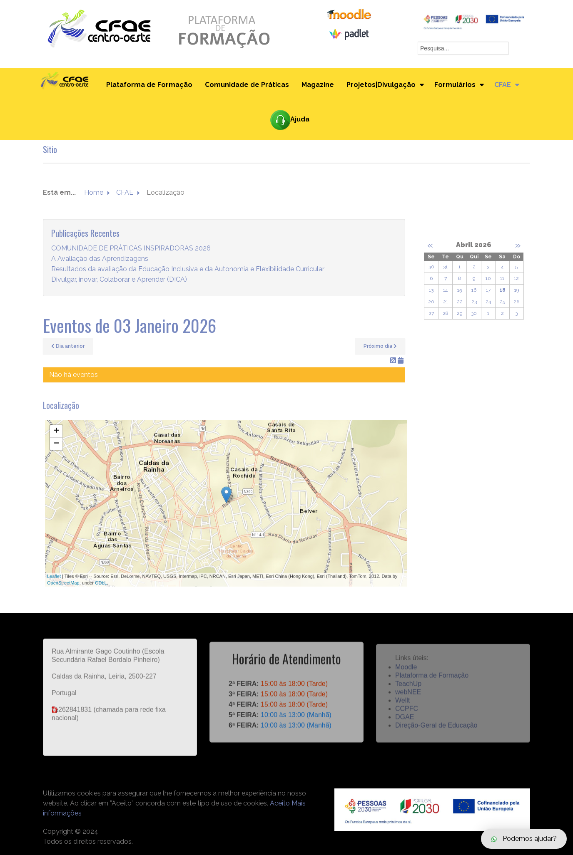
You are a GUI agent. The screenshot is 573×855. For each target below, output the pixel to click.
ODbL (101, 590)
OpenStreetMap (63, 590)
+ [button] (56, 439)
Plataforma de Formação (149, 85)
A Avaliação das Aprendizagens (99, 259)
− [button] (56, 451)
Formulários (455, 85)
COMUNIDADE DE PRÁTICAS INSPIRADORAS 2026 (131, 249)
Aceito (280, 803)
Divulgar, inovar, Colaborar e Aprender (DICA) (119, 280)
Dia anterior (68, 346)
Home (93, 193)
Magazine (317, 85)
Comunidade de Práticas (247, 85)
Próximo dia (380, 346)
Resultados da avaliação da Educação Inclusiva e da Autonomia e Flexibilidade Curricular (187, 269)
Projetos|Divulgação (381, 85)
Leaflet (54, 583)
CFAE (502, 85)
